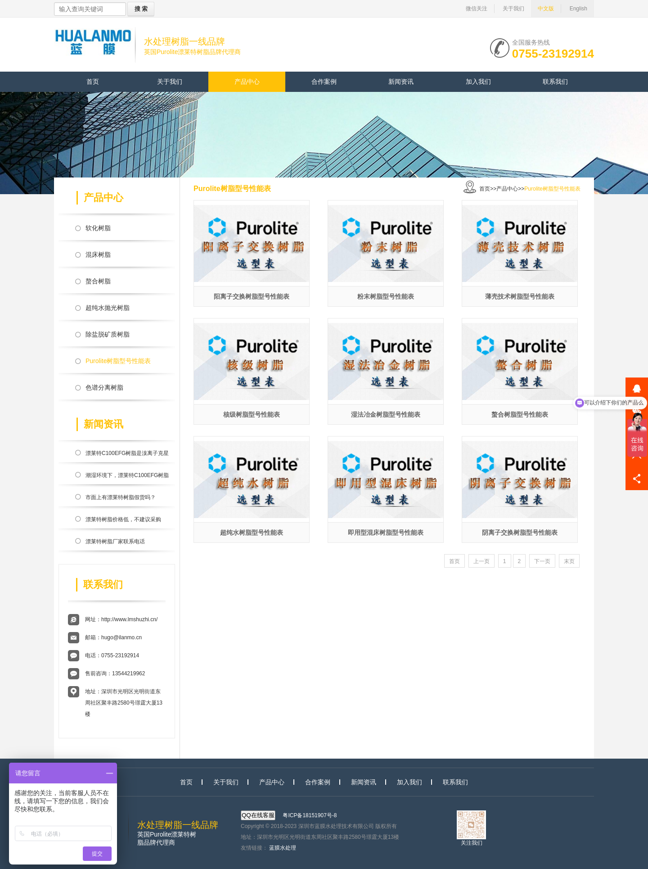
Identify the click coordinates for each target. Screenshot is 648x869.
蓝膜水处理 (282, 848)
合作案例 (324, 81)
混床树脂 (98, 254)
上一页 (481, 561)
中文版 (546, 8)
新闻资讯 (401, 81)
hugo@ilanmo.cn (121, 637)
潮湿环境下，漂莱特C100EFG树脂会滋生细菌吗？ (127, 477)
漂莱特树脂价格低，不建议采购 (123, 519)
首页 (92, 81)
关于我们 (513, 8)
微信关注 (476, 8)
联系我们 (555, 81)
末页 (569, 561)
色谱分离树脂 (104, 387)
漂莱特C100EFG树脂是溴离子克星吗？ (127, 455)
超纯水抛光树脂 (108, 307)
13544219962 (128, 673)
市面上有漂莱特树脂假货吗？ (121, 497)
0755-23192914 (553, 52)
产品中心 (247, 81)
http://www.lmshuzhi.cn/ (129, 619)
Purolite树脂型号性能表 (118, 360)
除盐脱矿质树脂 (108, 334)
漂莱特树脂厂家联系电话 (115, 541)
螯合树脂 (98, 281)
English (578, 8)
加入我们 (478, 81)
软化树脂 (98, 228)
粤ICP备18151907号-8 (310, 815)
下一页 (542, 561)
